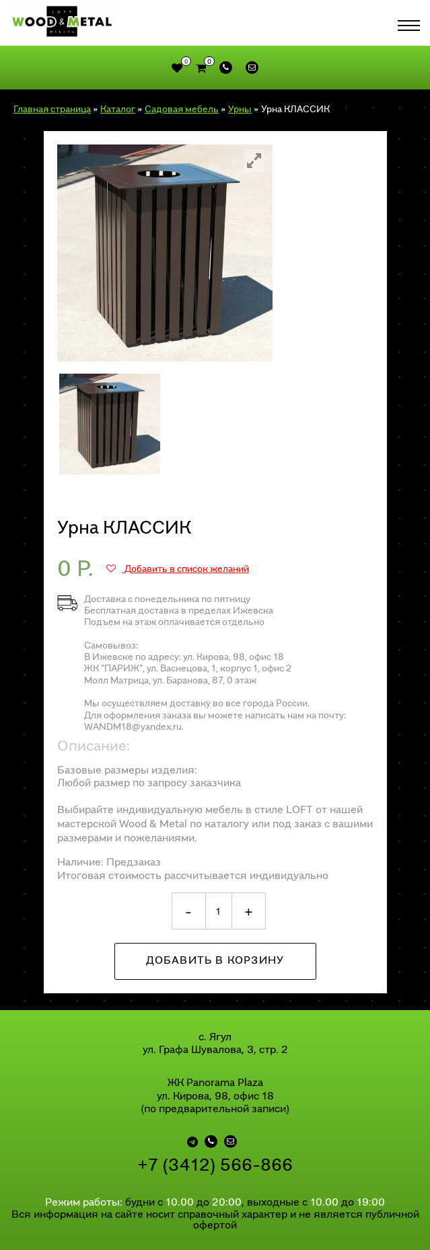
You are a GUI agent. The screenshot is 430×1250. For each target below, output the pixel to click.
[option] (165, 252)
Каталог (117, 108)
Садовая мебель (182, 108)
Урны (240, 108)
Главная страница (52, 108)
